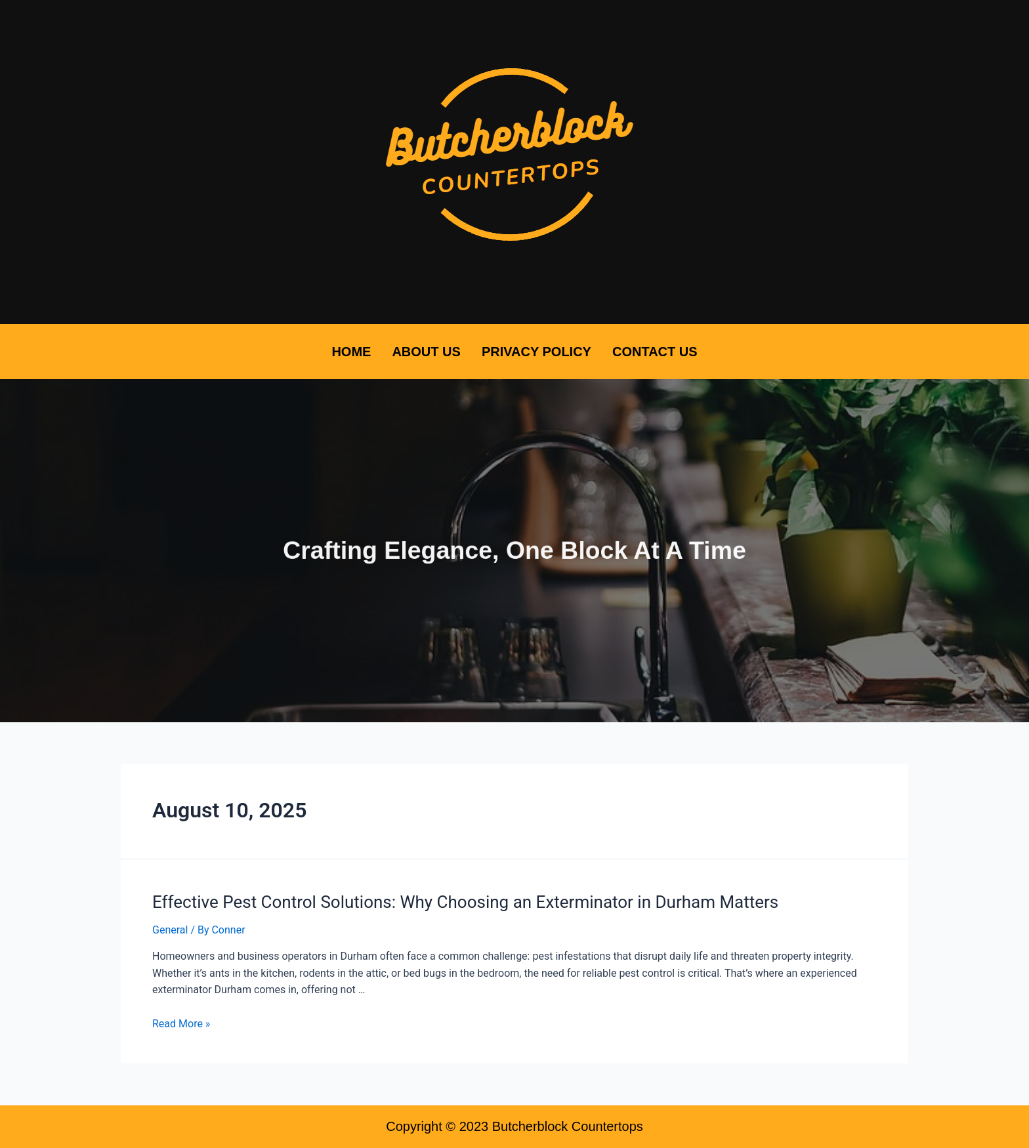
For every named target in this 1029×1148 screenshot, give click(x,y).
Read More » (181, 1023)
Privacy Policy (536, 351)
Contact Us (655, 351)
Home (351, 351)
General (170, 930)
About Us (426, 351)
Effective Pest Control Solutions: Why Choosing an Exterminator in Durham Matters (465, 902)
